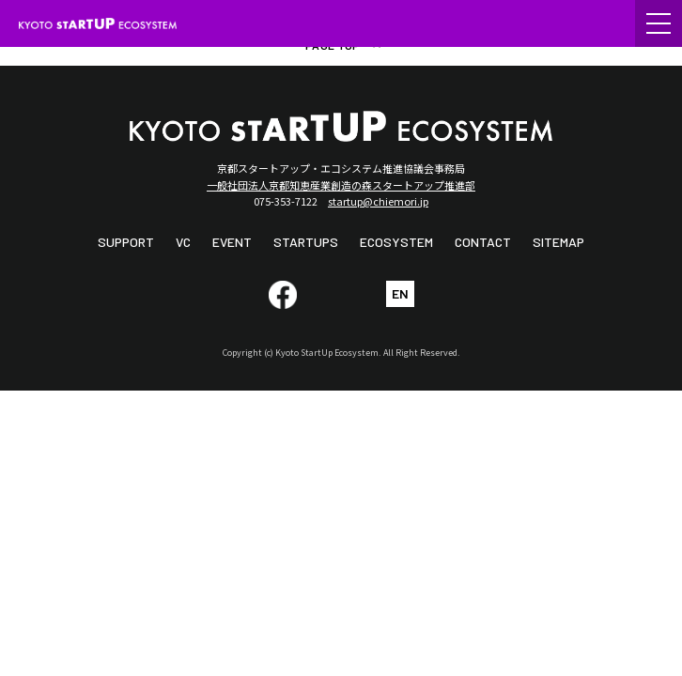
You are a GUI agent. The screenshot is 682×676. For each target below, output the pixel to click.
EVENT (232, 242)
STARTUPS (305, 242)
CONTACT (483, 242)
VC (183, 242)
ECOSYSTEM (396, 242)
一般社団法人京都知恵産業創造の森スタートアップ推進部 (341, 184)
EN (400, 293)
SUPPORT (126, 242)
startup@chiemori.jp (378, 200)
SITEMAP (558, 242)
